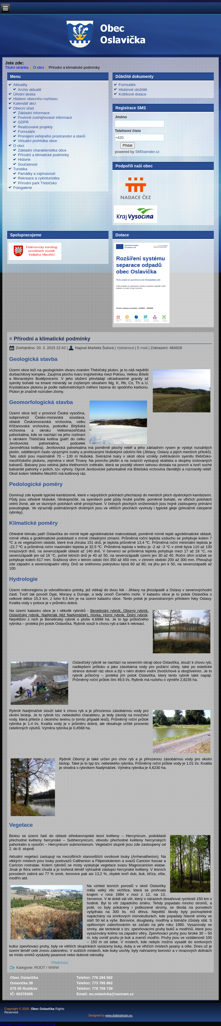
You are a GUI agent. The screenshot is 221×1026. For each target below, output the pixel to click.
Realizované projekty (35, 127)
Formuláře (26, 131)
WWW (53, 967)
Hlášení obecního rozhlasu (35, 99)
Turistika (20, 169)
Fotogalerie (22, 187)
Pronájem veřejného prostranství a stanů (51, 136)
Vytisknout (126, 348)
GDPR (23, 122)
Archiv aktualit (29, 89)
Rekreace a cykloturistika (39, 178)
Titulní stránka (16, 67)
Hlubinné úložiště (133, 89)
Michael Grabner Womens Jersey (28, 1024)
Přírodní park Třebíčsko (37, 183)
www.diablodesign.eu (118, 1015)
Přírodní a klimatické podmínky (43, 155)
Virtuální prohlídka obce (37, 141)
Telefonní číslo (128, 131)
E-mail (142, 348)
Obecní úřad (23, 108)
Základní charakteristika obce (42, 150)
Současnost (27, 164)
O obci (38, 67)
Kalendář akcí (24, 103)
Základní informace (34, 113)
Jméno (121, 117)
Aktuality (20, 85)
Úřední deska (24, 94)
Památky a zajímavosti (36, 173)
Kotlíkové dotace (132, 94)
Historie (24, 159)
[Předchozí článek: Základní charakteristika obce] (60, 962)
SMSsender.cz (147, 152)
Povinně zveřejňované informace (45, 117)
